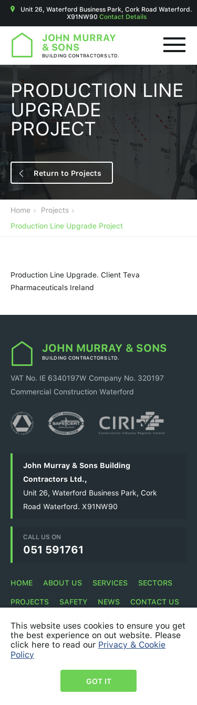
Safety (73, 602)
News (109, 602)
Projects (55, 210)
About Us (62, 583)
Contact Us (154, 602)
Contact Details (123, 16)
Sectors (155, 583)
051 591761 (53, 549)
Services (110, 583)
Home (20, 210)
